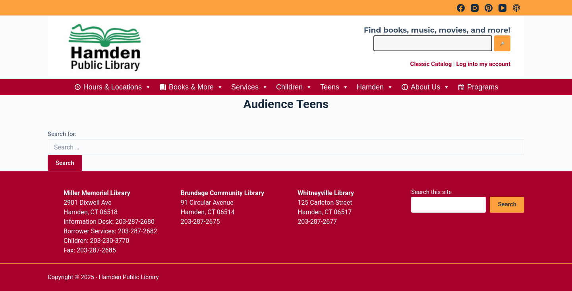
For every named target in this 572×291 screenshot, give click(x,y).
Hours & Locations (117, 87)
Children (294, 87)
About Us (430, 87)
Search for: (62, 134)
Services (249, 87)
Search (65, 163)
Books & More (196, 87)
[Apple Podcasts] (516, 8)
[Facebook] (461, 8)
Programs (482, 87)
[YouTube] (502, 8)
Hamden (375, 87)
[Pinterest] (489, 8)
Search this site (431, 192)
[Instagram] (475, 8)
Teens (334, 87)
